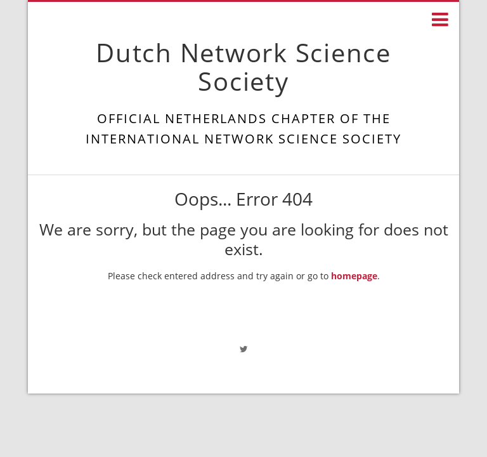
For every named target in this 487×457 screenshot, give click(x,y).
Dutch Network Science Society (243, 66)
